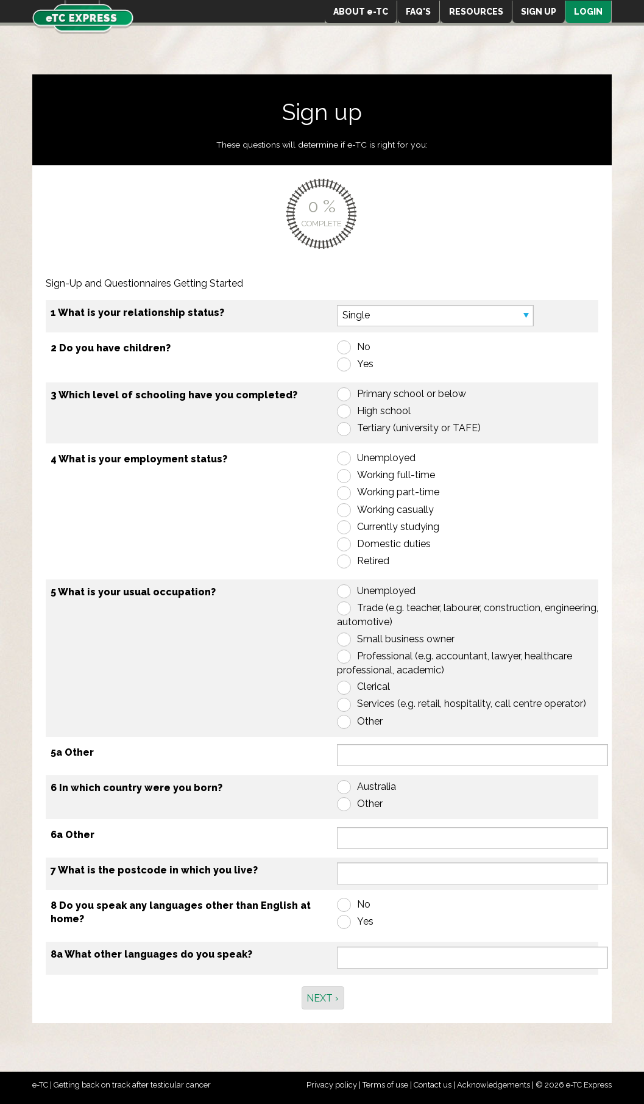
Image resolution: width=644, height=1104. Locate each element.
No (363, 347)
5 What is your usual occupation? (133, 592)
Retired (373, 561)
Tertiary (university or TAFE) (419, 428)
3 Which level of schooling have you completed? (174, 395)
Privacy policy (331, 1084)
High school (384, 411)
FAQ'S (418, 11)
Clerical (373, 686)
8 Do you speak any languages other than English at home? (181, 912)
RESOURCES (476, 11)
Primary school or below (411, 394)
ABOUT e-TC (360, 11)
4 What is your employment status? (139, 459)
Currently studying (398, 526)
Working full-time (396, 475)
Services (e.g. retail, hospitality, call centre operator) (471, 703)
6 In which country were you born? (136, 788)
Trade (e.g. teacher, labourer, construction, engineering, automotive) (467, 615)
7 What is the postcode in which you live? (154, 870)
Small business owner (406, 639)
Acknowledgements (493, 1084)
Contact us (432, 1084)
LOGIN (588, 11)
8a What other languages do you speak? (151, 954)
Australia (376, 786)
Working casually (395, 509)
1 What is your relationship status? (137, 312)
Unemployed (386, 458)
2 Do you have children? (111, 348)
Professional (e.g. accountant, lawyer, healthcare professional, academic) (454, 663)
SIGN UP (538, 11)
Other (370, 721)
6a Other (72, 835)
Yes (365, 364)
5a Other (72, 752)
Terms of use (385, 1084)
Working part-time (398, 492)
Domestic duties (394, 544)
